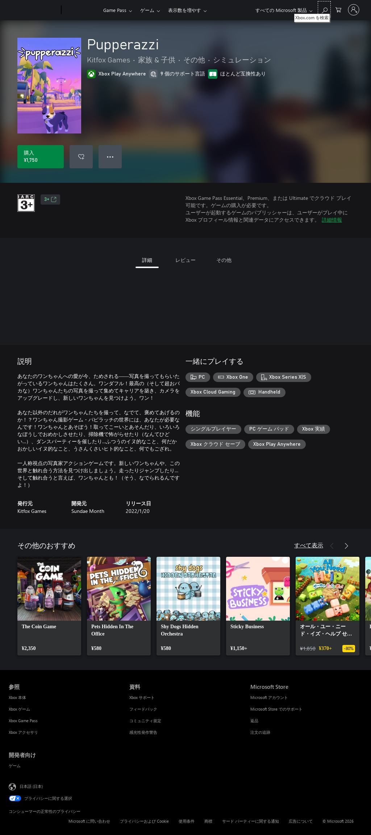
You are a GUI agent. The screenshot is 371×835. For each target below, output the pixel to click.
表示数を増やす (184, 10)
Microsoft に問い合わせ (89, 821)
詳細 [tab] (147, 259)
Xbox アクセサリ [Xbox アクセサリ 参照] (23, 732)
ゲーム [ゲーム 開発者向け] (15, 765)
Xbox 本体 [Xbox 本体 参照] (17, 697)
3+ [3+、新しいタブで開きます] (50, 199)
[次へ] (346, 546)
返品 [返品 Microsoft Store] (254, 720)
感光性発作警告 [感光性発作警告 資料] (143, 732)
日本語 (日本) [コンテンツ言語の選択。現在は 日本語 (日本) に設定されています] (31, 786)
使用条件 (187, 821)
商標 (208, 821)
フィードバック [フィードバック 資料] (143, 709)
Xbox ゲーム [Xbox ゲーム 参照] (19, 709)
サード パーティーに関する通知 (250, 821)
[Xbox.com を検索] (324, 9)
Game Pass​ (114, 10)
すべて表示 (308, 545)
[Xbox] (81, 10)
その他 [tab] (224, 259)
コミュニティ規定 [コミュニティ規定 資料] (145, 720)
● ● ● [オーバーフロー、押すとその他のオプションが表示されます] (110, 157)
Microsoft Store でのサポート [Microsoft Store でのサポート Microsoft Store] (276, 709)
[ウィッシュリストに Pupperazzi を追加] (81, 156)
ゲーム (147, 10)
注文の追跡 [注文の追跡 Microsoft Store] (260, 732)
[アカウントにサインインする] (353, 9)
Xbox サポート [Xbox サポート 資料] (142, 697)
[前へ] (332, 546)
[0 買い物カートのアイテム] (338, 9)
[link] (49, 606)
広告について (301, 821)
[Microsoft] (33, 10)
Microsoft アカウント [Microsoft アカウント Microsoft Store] (269, 697)
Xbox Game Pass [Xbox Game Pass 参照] (23, 720)
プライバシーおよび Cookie (144, 821)
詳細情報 (332, 219)
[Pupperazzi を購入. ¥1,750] (40, 156)
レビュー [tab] (185, 259)
